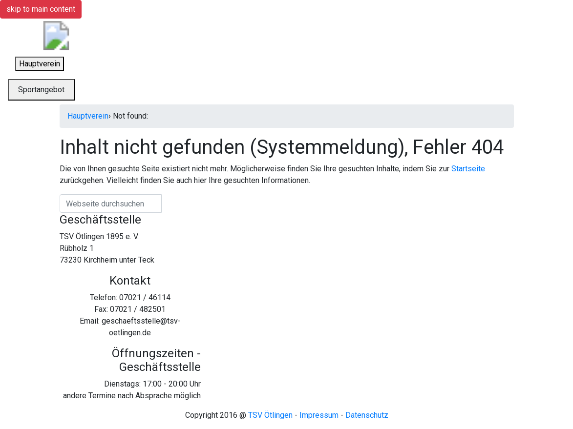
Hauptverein (87, 116)
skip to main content (40, 9)
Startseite (468, 168)
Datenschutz (366, 415)
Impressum (319, 415)
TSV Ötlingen (270, 415)
